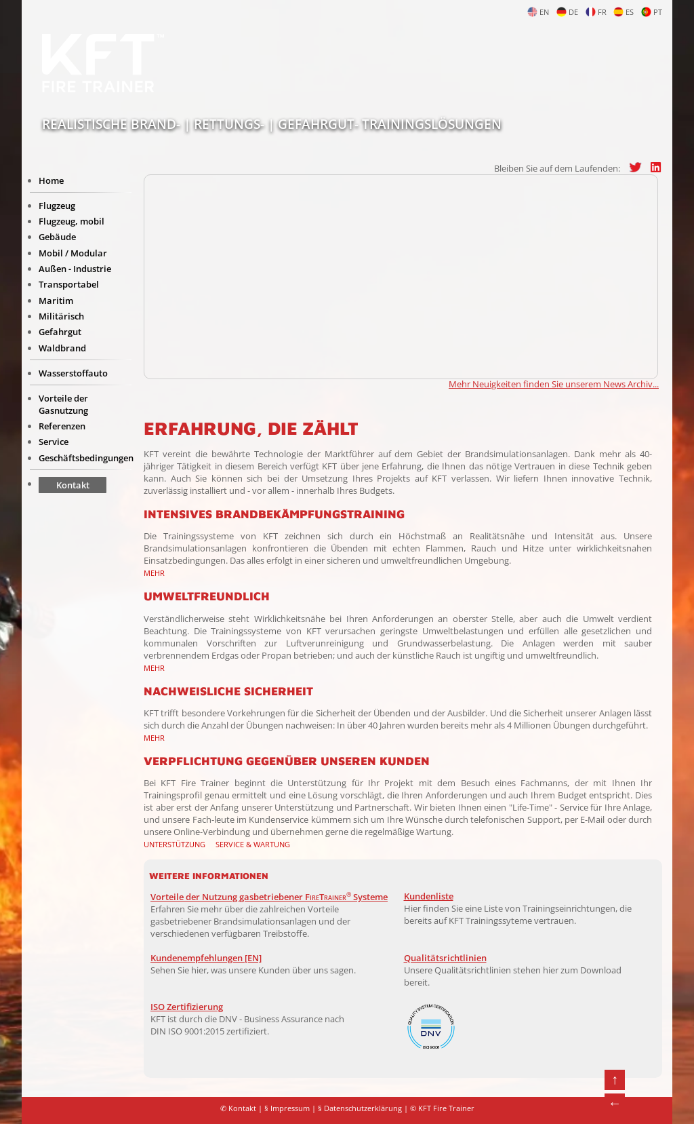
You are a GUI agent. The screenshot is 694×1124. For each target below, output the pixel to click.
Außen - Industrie (75, 269)
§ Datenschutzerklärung (360, 1108)
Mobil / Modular (73, 253)
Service (53, 441)
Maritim (56, 300)
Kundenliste (428, 896)
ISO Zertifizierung (186, 1007)
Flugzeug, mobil (71, 221)
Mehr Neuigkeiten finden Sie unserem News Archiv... (554, 384)
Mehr (154, 573)
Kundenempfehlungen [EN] (206, 958)
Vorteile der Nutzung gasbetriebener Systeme (269, 897)
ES (623, 12)
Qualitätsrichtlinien (445, 958)
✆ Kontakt (238, 1108)
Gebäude (57, 237)
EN (538, 12)
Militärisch (61, 316)
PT (651, 12)
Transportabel (69, 284)
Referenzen (62, 426)
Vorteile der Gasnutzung (63, 404)
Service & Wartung (253, 844)
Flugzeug (57, 205)
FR (596, 12)
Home (51, 180)
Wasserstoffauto (73, 373)
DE (567, 12)
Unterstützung (174, 844)
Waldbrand (62, 348)
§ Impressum (287, 1108)
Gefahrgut (60, 332)
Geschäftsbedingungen (86, 458)
